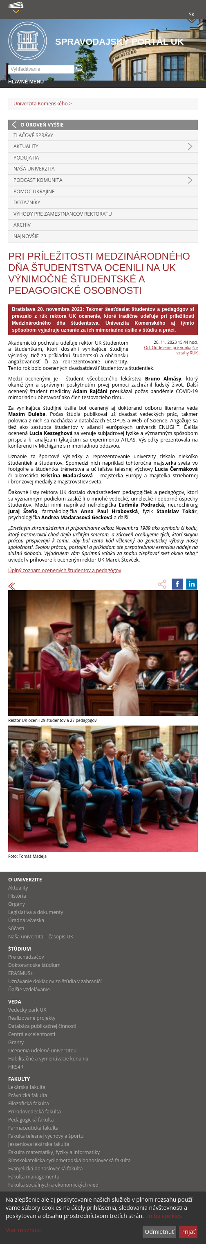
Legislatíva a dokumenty (35, 912)
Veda (14, 1001)
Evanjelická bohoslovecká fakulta (45, 1168)
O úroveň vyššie (42, 124)
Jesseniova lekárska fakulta (38, 1144)
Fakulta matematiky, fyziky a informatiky (54, 1152)
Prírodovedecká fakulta (34, 1111)
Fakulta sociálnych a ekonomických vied (53, 1184)
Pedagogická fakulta (31, 1119)
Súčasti (16, 928)
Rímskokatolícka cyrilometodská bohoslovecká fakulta (69, 1160)
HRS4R (15, 1066)
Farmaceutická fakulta (33, 1127)
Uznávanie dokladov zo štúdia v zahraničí (55, 981)
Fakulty (19, 1079)
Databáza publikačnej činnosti (42, 1026)
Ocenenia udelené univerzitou (42, 1050)
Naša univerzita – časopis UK (40, 936)
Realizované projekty (31, 1017)
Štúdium (19, 948)
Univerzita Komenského (40, 103)
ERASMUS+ (20, 973)
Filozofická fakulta (28, 1103)
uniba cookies (163, 1216)
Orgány (16, 904)
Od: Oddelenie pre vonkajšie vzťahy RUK (171, 350)
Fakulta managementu (34, 1176)
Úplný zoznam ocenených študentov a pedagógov (64, 570)
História (17, 895)
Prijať (188, 1231)
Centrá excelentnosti (31, 1034)
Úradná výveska (26, 920)
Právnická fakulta (27, 1095)
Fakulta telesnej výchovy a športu (45, 1135)
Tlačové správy (33, 135)
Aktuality (25, 146)
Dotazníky (26, 202)
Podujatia (26, 157)
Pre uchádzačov (26, 956)
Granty (16, 1042)
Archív (22, 224)
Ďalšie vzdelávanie (29, 989)
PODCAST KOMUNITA (38, 180)
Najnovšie (26, 236)
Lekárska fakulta (26, 1087)
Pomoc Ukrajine (34, 191)
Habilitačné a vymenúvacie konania (48, 1058)
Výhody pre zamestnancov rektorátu (62, 213)
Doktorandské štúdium (34, 965)
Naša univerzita (34, 168)
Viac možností (24, 1230)
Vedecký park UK (27, 1009)
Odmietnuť (159, 1231)
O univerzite (25, 879)
